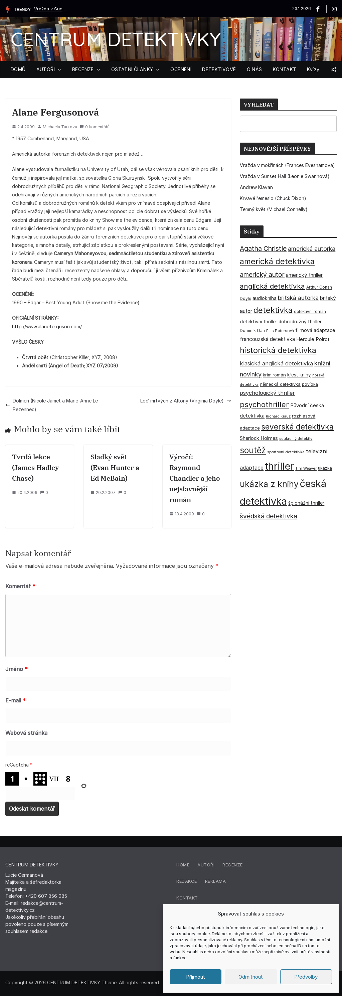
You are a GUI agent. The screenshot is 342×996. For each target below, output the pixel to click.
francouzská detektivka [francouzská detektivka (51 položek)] (267, 339)
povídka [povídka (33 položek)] (310, 384)
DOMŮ (18, 69)
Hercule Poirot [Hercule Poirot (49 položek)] (313, 339)
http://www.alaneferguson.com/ (47, 326)
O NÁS (254, 69)
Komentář (20, 586)
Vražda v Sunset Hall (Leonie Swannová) (50, 8)
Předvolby (306, 977)
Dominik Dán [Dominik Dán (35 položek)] (252, 330)
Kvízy (313, 69)
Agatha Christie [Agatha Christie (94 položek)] (263, 248)
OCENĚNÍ (180, 69)
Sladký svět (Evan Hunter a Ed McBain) (115, 467)
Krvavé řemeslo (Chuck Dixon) (273, 198)
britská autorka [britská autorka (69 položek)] (298, 297)
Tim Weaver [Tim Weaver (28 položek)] (306, 468)
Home (182, 864)
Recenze (232, 864)
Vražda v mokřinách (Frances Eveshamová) (287, 165)
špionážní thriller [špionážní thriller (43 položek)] (306, 503)
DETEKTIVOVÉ (219, 69)
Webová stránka (26, 732)
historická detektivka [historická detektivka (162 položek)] (278, 350)
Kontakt (187, 897)
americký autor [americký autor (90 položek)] (262, 275)
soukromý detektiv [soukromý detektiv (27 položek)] (295, 438)
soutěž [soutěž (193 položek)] (253, 450)
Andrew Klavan (256, 187)
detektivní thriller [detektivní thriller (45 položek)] (258, 321)
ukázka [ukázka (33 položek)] (325, 468)
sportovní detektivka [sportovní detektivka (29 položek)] (286, 452)
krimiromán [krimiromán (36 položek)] (274, 374)
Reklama (215, 881)
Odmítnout (250, 977)
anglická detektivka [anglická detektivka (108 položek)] (272, 286)
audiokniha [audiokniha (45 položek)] (264, 298)
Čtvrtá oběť (35, 357)
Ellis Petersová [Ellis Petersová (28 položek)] (280, 330)
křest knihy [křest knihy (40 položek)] (299, 374)
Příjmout (195, 977)
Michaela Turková (60, 126)
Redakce (186, 881)
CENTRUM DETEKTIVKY (116, 39)
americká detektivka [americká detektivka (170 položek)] (277, 261)
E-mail (15, 700)
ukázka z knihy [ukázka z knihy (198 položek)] (269, 484)
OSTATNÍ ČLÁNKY (132, 69)
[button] (58, 69)
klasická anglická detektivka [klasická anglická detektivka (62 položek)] (276, 363)
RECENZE (83, 69)
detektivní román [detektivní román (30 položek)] (310, 311)
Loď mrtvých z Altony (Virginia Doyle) (185, 400)
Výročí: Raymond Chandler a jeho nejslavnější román (194, 478)
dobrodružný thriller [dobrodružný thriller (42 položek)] (300, 321)
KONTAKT (285, 69)
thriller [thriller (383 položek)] (279, 466)
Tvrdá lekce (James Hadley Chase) (35, 467)
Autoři (205, 864)
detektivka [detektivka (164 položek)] (273, 310)
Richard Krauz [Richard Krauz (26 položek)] (278, 416)
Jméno (16, 669)
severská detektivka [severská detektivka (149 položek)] (297, 426)
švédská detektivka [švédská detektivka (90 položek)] (268, 516)
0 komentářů (95, 126)
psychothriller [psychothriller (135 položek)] (264, 404)
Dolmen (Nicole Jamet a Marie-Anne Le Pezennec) (51, 405)
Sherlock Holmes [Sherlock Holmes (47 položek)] (259, 438)
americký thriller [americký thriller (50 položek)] (304, 275)
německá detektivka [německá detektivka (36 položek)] (280, 384)
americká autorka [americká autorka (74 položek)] (311, 248)
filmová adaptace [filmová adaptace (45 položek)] (315, 330)
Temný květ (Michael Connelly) (274, 209)
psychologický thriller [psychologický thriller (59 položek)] (267, 392)
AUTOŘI (45, 69)
